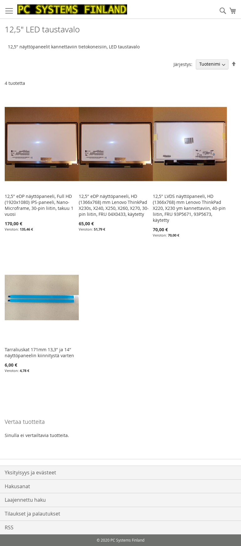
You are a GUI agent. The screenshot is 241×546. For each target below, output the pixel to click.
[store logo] (72, 9)
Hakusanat (17, 486)
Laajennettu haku (25, 499)
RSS (9, 527)
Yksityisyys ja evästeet (30, 472)
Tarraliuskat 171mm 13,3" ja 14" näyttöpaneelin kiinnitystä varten (39, 352)
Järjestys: (183, 64)
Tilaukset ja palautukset (32, 513)
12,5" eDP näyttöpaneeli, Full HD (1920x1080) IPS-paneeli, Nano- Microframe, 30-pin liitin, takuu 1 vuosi (39, 205)
